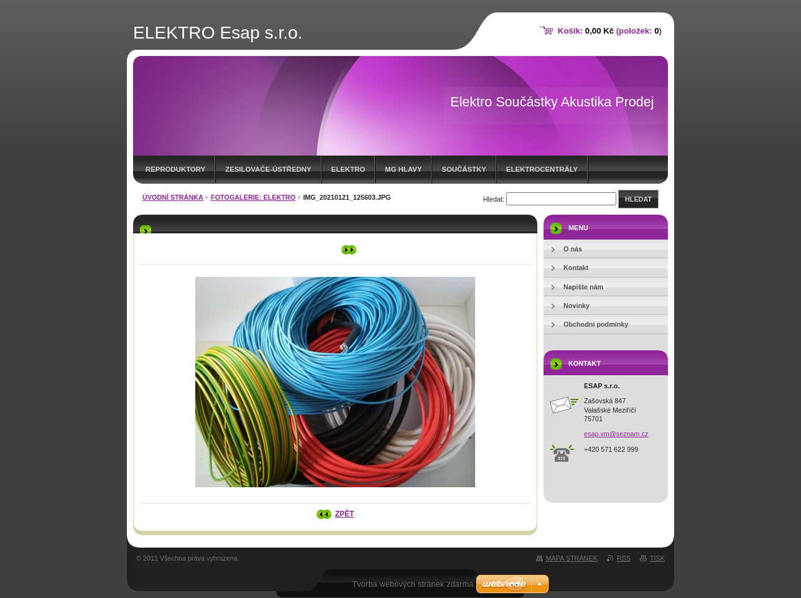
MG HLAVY (403, 169)
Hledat (638, 199)
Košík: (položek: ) (610, 30)
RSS (624, 558)
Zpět (344, 514)
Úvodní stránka (172, 197)
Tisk (657, 558)
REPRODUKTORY (175, 169)
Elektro (348, 169)
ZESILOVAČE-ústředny (268, 169)
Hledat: (493, 199)
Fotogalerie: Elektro (253, 197)
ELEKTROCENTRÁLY (542, 169)
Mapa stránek (572, 558)
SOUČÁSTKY (464, 169)
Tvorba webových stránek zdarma (412, 584)
